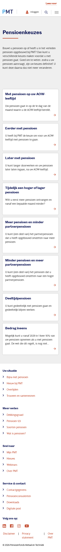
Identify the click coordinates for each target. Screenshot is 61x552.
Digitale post (14, 508)
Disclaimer (9, 533)
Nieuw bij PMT (15, 383)
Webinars (12, 464)
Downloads (13, 502)
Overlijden (12, 389)
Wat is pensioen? (16, 433)
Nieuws (11, 458)
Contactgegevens (16, 489)
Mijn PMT (12, 452)
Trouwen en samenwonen (21, 395)
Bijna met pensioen (17, 377)
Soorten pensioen (17, 427)
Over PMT (12, 471)
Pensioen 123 (14, 421)
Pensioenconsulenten (19, 496)
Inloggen (34, 11)
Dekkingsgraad (15, 414)
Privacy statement (28, 535)
